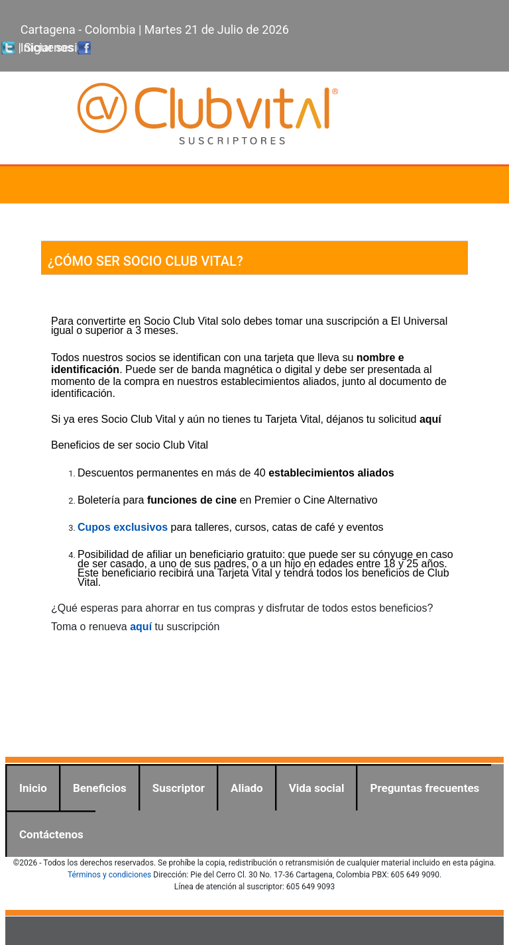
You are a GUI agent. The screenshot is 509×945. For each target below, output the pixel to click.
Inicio (33, 788)
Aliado (247, 788)
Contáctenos (51, 834)
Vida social (317, 788)
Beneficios (100, 788)
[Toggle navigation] (479, 185)
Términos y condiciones (109, 874)
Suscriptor (178, 788)
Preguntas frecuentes (424, 788)
